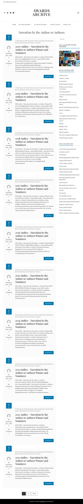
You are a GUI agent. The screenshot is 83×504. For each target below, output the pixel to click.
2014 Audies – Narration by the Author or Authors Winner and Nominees (31, 324)
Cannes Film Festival (65, 160)
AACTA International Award (67, 149)
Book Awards (42, 41)
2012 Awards (20, 409)
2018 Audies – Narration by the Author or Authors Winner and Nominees (31, 141)
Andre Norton (63, 75)
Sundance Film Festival (66, 204)
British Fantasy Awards (66, 84)
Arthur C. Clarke (64, 78)
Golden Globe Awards (65, 172)
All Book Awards (24, 24)
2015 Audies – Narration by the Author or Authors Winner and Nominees (31, 279)
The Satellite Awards (65, 196)
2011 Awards (20, 452)
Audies (36, 41)
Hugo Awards (63, 99)
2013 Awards (20, 364)
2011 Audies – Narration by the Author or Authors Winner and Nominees (31, 460)
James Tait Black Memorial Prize (69, 107)
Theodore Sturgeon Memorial (68, 135)
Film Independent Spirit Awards (68, 169)
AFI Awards (62, 155)
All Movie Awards (40, 24)
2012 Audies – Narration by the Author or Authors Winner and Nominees (31, 418)
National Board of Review (66, 185)
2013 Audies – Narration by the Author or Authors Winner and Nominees (31, 373)
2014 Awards (20, 315)
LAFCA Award (63, 182)
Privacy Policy (55, 24)
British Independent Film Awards (69, 157)
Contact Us (67, 24)
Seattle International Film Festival (69, 201)
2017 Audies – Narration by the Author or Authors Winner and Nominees (31, 189)
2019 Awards (20, 88)
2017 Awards (20, 180)
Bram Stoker (63, 81)
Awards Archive (41, 12)
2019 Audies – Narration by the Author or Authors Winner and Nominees (31, 96)
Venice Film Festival (65, 210)
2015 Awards (20, 270)
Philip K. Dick (63, 126)
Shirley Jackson (63, 132)
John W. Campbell (64, 110)
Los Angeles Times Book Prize (68, 116)
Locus (61, 113)
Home (14, 24)
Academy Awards (64, 152)
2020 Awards (20, 41)
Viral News (42, 501)
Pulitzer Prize (63, 129)
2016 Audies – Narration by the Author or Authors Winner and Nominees (31, 236)
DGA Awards (63, 166)
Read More (48, 76)
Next (34, 493)
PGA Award (62, 193)
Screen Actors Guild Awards (67, 199)
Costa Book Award (64, 92)
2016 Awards (20, 227)
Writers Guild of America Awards (69, 213)
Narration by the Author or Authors (30, 43)
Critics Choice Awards (65, 163)
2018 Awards (20, 133)
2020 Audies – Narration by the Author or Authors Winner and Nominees (32, 49)
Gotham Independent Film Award (69, 175)
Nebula (61, 123)
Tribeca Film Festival (65, 207)
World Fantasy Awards (66, 138)
